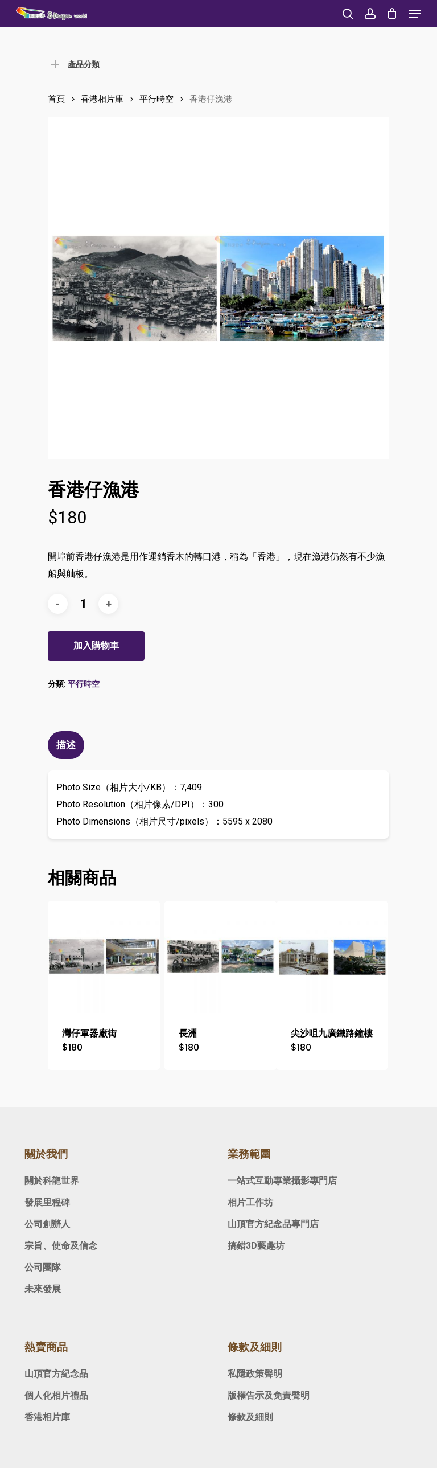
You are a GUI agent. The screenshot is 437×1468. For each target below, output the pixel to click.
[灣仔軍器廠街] (104, 957)
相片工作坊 (250, 1202)
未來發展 (42, 1289)
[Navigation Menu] (415, 13)
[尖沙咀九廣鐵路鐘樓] (333, 957)
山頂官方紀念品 (56, 1373)
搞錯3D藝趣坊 (256, 1245)
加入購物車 (96, 645)
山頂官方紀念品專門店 (273, 1224)
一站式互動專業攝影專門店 (282, 1180)
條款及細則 (250, 1417)
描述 (66, 745)
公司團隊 (42, 1267)
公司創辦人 (47, 1224)
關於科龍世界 (51, 1180)
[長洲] (220, 957)
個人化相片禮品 (56, 1395)
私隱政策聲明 (255, 1373)
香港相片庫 (102, 99)
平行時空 (156, 99)
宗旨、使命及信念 (60, 1245)
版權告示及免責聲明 (269, 1395)
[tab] (67, 745)
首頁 (56, 99)
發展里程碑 (47, 1202)
